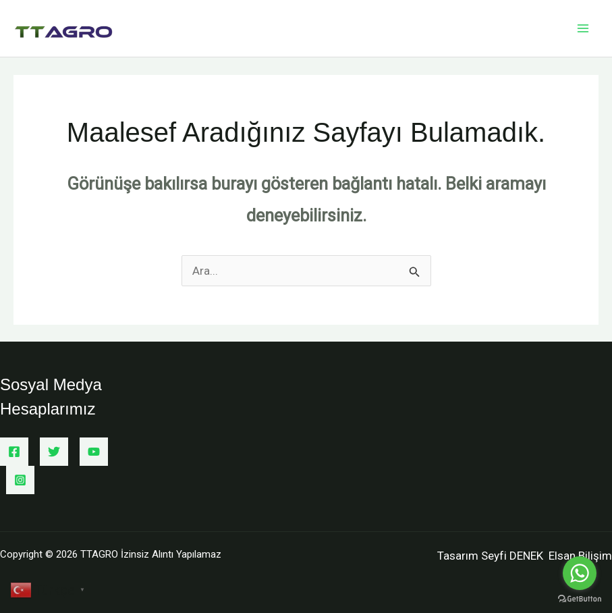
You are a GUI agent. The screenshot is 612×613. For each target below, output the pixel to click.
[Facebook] (14, 451)
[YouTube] (94, 451)
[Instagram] (20, 480)
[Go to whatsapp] (579, 573)
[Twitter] (54, 451)
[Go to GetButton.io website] (579, 599)
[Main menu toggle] (583, 28)
